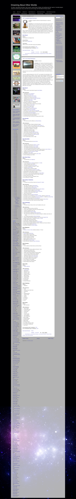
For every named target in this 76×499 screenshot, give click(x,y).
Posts (58, 75)
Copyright (14, 298)
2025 (15, 130)
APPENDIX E (58, 27)
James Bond (15, 363)
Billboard (14, 253)
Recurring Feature (16, 432)
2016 (15, 140)
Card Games (15, 274)
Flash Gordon (15, 322)
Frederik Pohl (29, 41)
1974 (15, 212)
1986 (15, 183)
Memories (14, 383)
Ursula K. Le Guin (36, 144)
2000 (15, 163)
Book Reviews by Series (51, 11)
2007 (15, 153)
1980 (15, 191)
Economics (14, 306)
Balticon (14, 250)
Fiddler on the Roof (16, 319)
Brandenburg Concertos (15, 266)
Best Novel (25, 35)
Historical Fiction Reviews (15, 335)
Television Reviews (48, 13)
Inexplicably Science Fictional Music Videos (16, 354)
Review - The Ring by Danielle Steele (16, 112)
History (14, 337)
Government (15, 329)
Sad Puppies (15, 444)
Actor (14, 226)
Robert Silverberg (37, 98)
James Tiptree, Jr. (40, 125)
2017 (15, 139)
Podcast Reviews (15, 418)
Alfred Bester (35, 185)
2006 (15, 154)
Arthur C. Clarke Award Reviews (15, 243)
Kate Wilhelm (39, 90)
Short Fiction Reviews (29, 335)
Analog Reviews (15, 235)
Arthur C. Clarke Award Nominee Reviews (15, 240)
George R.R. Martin (34, 151)
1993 (15, 173)
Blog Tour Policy (15, 257)
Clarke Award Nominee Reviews (16, 287)
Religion (14, 434)
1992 (15, 174)
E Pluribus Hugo (15, 305)
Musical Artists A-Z (32, 13)
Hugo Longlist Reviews (15, 346)
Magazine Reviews (16, 13)
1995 (15, 170)
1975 (15, 211)
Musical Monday (40, 13)
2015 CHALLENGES (59, 52)
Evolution (14, 311)
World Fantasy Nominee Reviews (16, 483)
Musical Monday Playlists (15, 392)
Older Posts (50, 338)
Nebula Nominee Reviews (15, 401)
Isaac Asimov (35, 141)
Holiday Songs (15, 338)
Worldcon (14, 487)
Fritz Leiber (35, 165)
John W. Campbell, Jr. (40, 196)
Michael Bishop (38, 120)
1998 (15, 166)
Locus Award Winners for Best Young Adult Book (16, 119)
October (16, 205)
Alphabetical (15, 232)
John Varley (36, 145)
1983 (15, 187)
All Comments (59, 77)
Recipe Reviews (15, 431)
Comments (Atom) (30, 340)
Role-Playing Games (16, 440)
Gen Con (14, 327)
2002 (15, 160)
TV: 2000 (40, 162)
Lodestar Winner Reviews (15, 375)
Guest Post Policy (16, 332)
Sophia (14, 453)
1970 (15, 218)
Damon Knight (31, 162)
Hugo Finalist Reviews (16, 342)
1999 (15, 164)
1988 (15, 180)
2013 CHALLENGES (59, 55)
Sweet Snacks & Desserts (15, 463)
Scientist (14, 450)
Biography (14, 254)
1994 (15, 171)
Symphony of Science (16, 465)
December (16, 197)
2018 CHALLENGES (59, 48)
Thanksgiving (15, 469)
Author (14, 248)
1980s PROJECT (58, 26)
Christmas (14, 284)
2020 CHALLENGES (59, 46)
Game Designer (15, 326)
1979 (15, 193)
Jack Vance (36, 192)
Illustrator (14, 352)
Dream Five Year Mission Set (15, 301)
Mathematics (15, 379)
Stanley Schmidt (36, 134)
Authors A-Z (24, 11)
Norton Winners (15, 414)
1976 (36, 46)
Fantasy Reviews (15, 315)
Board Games (15, 258)
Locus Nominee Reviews (15, 369)
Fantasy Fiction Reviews (15, 313)
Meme (14, 380)
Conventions (15, 295)
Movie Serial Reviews (16, 385)
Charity (14, 281)
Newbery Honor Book (16, 406)
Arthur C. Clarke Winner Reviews (15, 245)
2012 (15, 146)
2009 (15, 150)
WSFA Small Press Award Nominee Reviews (16, 490)
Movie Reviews (24, 13)
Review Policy (15, 437)
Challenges (15, 278)
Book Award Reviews (41, 11)
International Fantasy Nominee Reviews (16, 358)
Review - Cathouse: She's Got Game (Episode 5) (16, 125)
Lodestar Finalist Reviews (15, 373)
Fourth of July (15, 325)
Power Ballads (15, 420)
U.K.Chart (14, 474)
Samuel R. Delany (30, 107)
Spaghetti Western (16, 456)
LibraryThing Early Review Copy (16, 367)
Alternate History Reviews (15, 234)
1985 (15, 184)
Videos (14, 478)
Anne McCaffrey (32, 109)
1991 (15, 176)
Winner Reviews (15, 481)
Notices (14, 415)
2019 (15, 136)
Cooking (14, 297)
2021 (15, 133)
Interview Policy (15, 362)
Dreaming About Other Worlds (24, 5)
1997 (15, 167)
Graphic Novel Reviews (15, 331)
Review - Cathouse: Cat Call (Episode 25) (16, 122)
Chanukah (14, 279)
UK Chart (14, 476)
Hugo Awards (15, 341)
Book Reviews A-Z (32, 11)
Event (14, 310)
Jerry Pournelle (36, 110)
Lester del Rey (50, 196)
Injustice (14, 356)
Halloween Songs (16, 333)
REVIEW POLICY (59, 42)
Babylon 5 (14, 249)
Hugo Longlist (15, 344)
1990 (15, 177)
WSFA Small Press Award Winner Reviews (16, 493)
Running (14, 442)
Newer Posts (25, 338)
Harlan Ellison (30, 167)
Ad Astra (14, 227)
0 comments (37, 332)
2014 (15, 143)
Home (14, 11)
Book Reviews (27, 53)
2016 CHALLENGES (59, 51)
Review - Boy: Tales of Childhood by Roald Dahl (16, 115)
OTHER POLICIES (59, 43)
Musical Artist (15, 389)
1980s (14, 222)
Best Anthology (26, 202)
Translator (14, 472)
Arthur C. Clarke (33, 99)
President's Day (15, 422)
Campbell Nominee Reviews (34, 53)
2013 (15, 144)
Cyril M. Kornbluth (38, 195)
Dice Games (15, 299)
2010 (15, 149)
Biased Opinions (15, 252)
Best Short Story (26, 157)
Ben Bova (31, 100)
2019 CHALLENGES (59, 47)
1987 (15, 181)
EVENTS (57, 32)
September (17, 206)
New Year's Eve (15, 405)
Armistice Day (15, 238)
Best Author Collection (28, 179)
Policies (14, 419)
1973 (15, 214)
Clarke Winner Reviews (15, 290)
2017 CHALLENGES (59, 50)
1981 (15, 190)
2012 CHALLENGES (59, 56)
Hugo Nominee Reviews (15, 348)
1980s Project (15, 223)
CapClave (14, 273)
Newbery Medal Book (16, 408)
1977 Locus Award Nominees (29, 58)
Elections (14, 309)
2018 (15, 137)
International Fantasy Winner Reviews (16, 361)
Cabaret (14, 267)
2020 (15, 134)
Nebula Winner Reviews (15, 403)
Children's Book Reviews (15, 283)
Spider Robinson (35, 132)
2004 (15, 157)
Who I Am (19, 11)
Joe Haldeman (31, 93)
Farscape (14, 316)
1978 (37, 328)
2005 (15, 156)
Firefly (14, 321)
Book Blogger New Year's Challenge (16, 262)
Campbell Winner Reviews (44, 53)
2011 (15, 147)
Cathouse (14, 277)
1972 (15, 215)
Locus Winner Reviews (15, 371)
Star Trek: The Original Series (15, 458)
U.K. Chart (14, 473)
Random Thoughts (16, 427)
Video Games (15, 477)
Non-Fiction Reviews (16, 410)
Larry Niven (34, 97)
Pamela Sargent (33, 112)
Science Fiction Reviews (15, 448)
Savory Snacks (15, 445)
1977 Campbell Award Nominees (30, 18)
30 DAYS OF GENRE (59, 22)
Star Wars (14, 459)
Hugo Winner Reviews (16, 350)
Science (14, 446)
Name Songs (15, 399)
